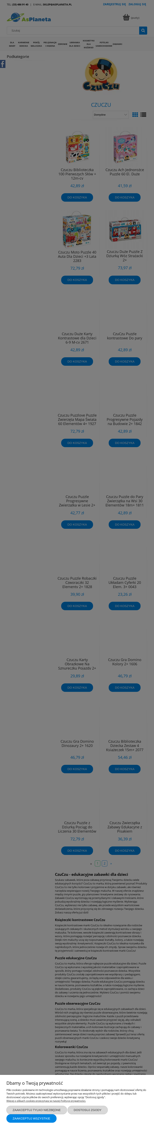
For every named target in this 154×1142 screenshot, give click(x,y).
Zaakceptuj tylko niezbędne (37, 1110)
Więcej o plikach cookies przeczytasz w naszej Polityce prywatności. (46, 1101)
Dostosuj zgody (87, 1110)
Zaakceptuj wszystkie (31, 1118)
